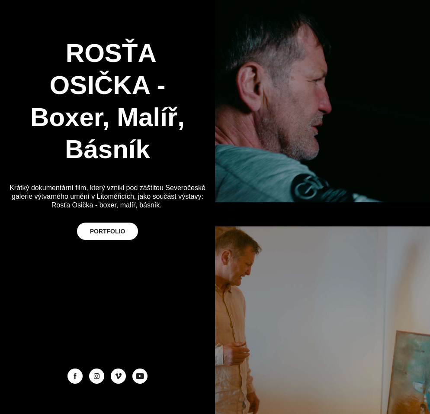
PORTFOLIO (107, 231)
